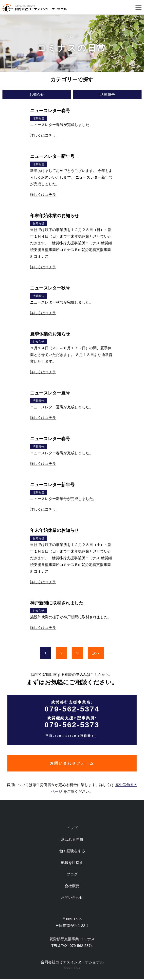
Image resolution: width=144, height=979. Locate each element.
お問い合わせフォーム (72, 763)
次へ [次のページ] (96, 653)
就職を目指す (72, 862)
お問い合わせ (72, 897)
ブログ (72, 874)
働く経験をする (72, 851)
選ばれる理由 (72, 839)
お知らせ (36, 94)
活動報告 (107, 94)
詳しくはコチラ (43, 135)
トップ (72, 828)
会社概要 (72, 886)
